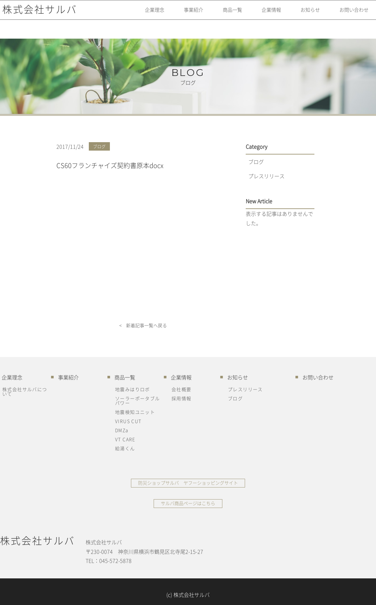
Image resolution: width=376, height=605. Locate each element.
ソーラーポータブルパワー (137, 400)
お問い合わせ (350, 15)
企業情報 (262, 15)
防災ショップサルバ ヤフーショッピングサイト (188, 482)
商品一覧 (220, 15)
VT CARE (125, 439)
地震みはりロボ (132, 389)
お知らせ (303, 15)
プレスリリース (266, 176)
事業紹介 (179, 15)
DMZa (122, 430)
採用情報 (181, 398)
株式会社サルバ (37, 14)
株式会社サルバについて (24, 391)
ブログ (256, 162)
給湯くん (125, 448)
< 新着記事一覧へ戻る (143, 325)
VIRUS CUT (128, 421)
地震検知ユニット (135, 412)
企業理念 (137, 15)
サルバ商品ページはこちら (188, 503)
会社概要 (181, 389)
